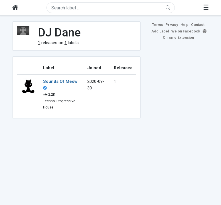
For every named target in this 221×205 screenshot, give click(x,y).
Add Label (160, 31)
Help (184, 24)
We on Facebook (185, 31)
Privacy (171, 24)
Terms (157, 24)
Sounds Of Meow (60, 81)
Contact (197, 24)
